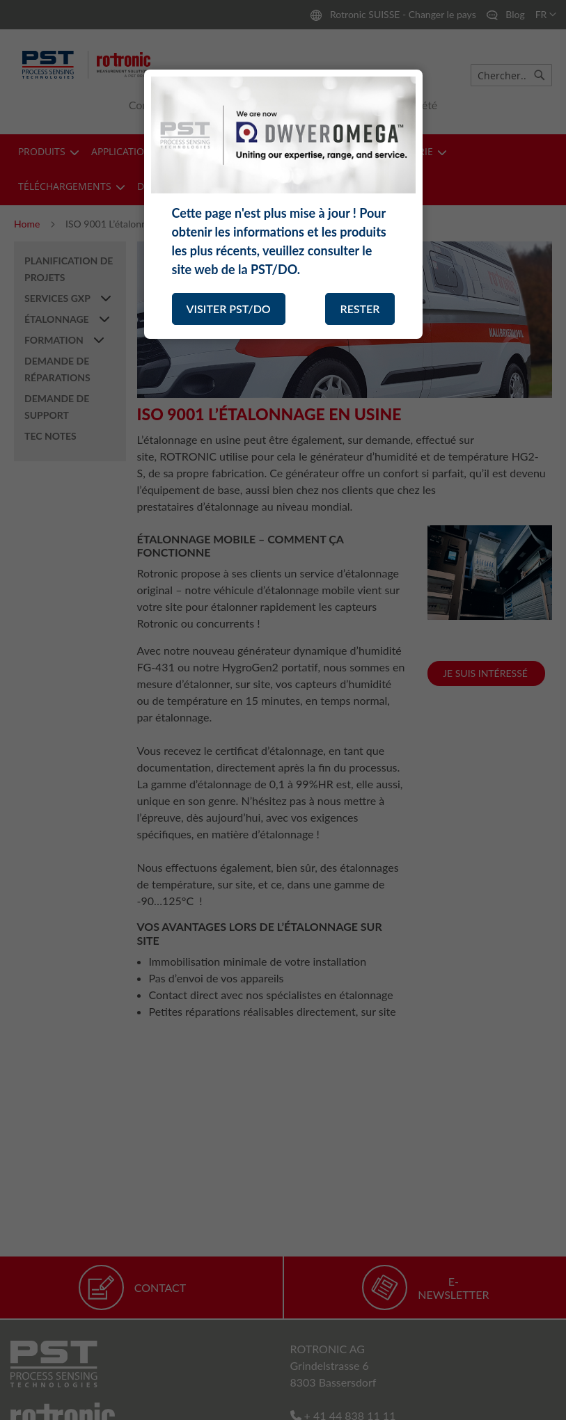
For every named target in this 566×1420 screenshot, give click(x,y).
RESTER (359, 308)
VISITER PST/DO (229, 308)
